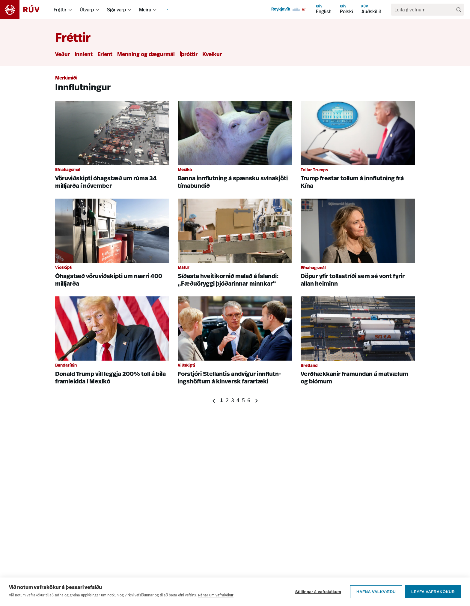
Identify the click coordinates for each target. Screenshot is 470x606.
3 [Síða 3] (232, 400)
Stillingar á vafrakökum (318, 592)
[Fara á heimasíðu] (25, 9)
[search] (424, 9)
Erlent (104, 55)
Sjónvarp (116, 9)
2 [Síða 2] (227, 400)
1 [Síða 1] (221, 400)
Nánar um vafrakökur (216, 595)
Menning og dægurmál (146, 55)
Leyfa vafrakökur (433, 592)
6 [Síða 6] (248, 400)
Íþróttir (189, 55)
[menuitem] (70, 9)
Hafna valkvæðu (376, 592)
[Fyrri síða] (214, 400)
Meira (145, 9)
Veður (62, 55)
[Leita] (459, 10)
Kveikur (212, 55)
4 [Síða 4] (237, 400)
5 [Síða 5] (243, 400)
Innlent (84, 55)
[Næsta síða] (256, 400)
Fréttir (60, 9)
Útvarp (87, 9)
